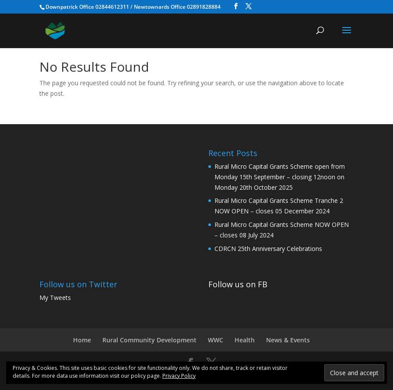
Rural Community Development (149, 340)
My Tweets (55, 297)
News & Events (288, 340)
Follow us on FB (237, 284)
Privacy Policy (179, 376)
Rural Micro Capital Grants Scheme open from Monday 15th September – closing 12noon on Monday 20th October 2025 (279, 177)
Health (245, 340)
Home (82, 340)
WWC (215, 340)
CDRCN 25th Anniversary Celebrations (268, 248)
